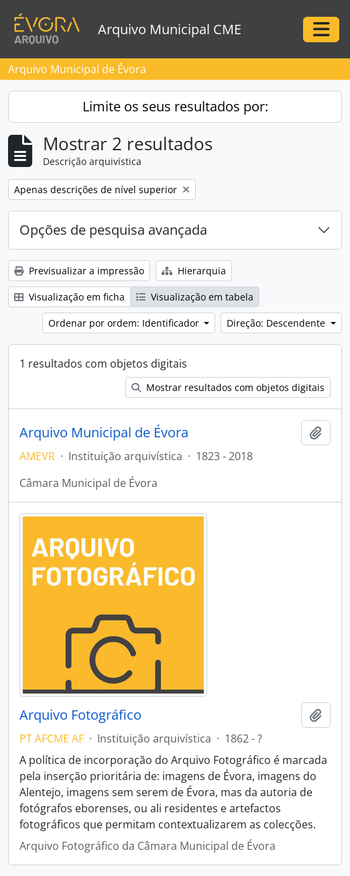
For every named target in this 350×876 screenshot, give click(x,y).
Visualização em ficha (69, 296)
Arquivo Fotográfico (80, 715)
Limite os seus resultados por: (175, 106)
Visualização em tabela (194, 296)
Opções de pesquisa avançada (113, 230)
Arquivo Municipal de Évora (103, 433)
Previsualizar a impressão (79, 270)
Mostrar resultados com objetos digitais (228, 387)
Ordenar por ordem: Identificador (125, 323)
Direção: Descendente (277, 323)
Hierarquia (194, 270)
